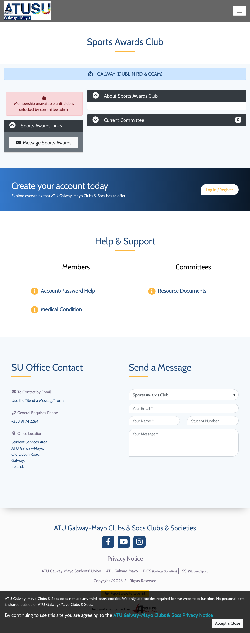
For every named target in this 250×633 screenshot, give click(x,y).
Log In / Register (219, 189)
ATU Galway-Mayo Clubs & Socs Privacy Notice (163, 615)
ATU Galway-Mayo (122, 571)
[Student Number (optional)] (213, 420)
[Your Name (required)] (154, 420)
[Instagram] (140, 543)
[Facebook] (109, 543)
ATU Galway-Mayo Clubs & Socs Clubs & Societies (125, 528)
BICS (160, 571)
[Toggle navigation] (239, 11)
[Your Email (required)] (184, 408)
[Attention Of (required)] (184, 394)
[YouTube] (125, 543)
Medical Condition (61, 309)
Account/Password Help (68, 290)
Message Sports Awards (43, 143)
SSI (195, 571)
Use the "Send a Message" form (37, 400)
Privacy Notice (125, 558)
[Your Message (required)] (184, 443)
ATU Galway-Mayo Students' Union (71, 571)
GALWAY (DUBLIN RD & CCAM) (125, 74)
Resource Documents (182, 290)
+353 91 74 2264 (24, 420)
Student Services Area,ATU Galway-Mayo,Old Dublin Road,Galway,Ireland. (29, 453)
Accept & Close (227, 623)
